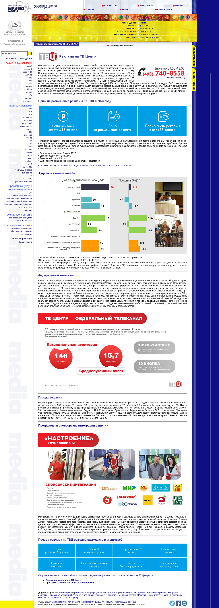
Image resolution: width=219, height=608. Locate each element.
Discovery (28, 179)
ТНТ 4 (29, 164)
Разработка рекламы (22, 196)
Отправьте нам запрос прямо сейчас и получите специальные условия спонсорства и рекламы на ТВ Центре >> (95, 575)
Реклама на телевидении (18, 58)
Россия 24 (27, 72)
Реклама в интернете (105, 595)
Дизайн (141, 592)
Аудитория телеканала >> (56, 173)
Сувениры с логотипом (106, 592)
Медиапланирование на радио (18, 204)
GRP (30, 193)
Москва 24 (27, 118)
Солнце (28, 98)
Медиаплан (27, 210)
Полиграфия (70, 597)
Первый (28, 66)
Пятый (29, 92)
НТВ (30, 84)
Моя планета (26, 126)
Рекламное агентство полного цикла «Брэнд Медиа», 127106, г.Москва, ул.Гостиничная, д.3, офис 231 (92, 602)
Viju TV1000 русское (23, 170)
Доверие (28, 135)
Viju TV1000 (27, 167)
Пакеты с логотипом (172, 595)
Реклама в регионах (82, 595)
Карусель (28, 87)
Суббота (28, 89)
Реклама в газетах (127, 595)
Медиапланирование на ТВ (19, 199)
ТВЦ (30, 78)
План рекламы (25, 207)
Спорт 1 (28, 155)
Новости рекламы (22, 238)
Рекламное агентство (19, 214)
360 (30, 132)
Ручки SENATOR (127, 592)
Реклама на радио (64, 592)
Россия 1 (28, 69)
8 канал (28, 150)
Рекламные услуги (21, 186)
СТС (30, 109)
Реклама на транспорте (50, 597)
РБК (30, 95)
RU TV (30, 147)
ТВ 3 (30, 115)
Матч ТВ (28, 75)
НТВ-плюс (27, 101)
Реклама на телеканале (21, 228)
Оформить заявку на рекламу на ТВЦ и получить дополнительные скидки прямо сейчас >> (84, 165)
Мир (30, 158)
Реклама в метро (84, 592)
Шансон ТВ (27, 173)
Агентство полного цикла (20, 218)
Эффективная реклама (21, 231)
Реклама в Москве (23, 182)
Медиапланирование (19, 189)
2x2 (30, 81)
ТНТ (30, 112)
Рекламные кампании (60, 595)
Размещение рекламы (19, 63)
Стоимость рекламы (20, 105)
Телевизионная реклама (17, 225)
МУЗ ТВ (29, 138)
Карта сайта (25, 242)
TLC (31, 176)
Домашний (27, 123)
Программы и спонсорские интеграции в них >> (73, 425)
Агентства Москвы (23, 221)
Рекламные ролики (156, 592)
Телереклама (26, 234)
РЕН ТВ (29, 129)
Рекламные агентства (149, 595)
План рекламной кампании (19, 201)
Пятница (28, 120)
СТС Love (28, 161)
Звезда (29, 152)
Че (31, 144)
